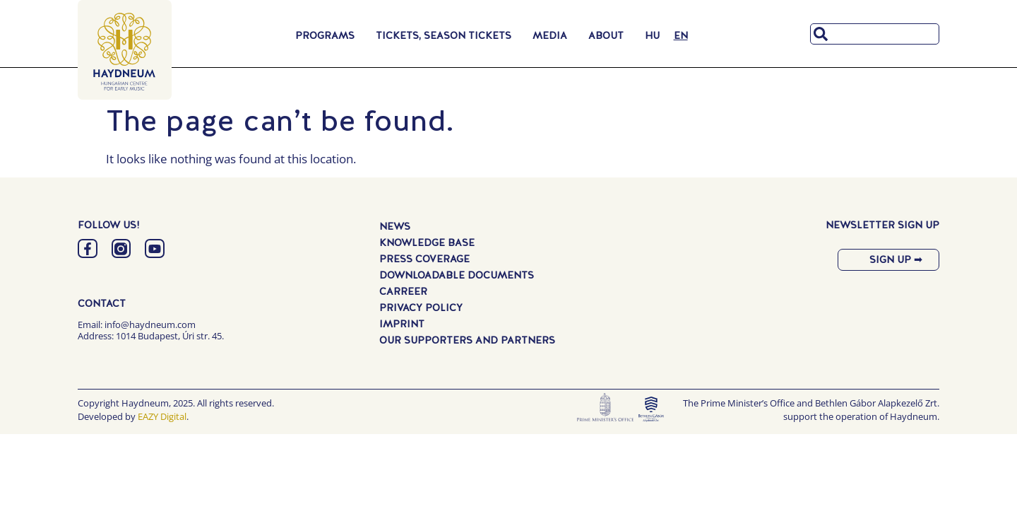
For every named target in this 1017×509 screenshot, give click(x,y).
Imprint (401, 323)
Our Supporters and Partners (467, 340)
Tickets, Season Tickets (447, 35)
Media (553, 35)
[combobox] (874, 34)
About (609, 35)
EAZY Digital (162, 417)
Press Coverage (424, 258)
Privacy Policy (421, 307)
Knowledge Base (427, 242)
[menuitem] (652, 35)
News (394, 226)
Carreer (403, 291)
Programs (328, 35)
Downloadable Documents (456, 275)
